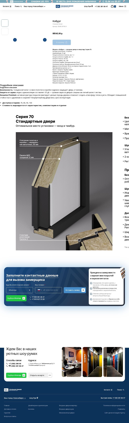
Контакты (31, 409)
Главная (6, 405)
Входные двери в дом (66, 409)
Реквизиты (121, 409)
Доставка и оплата (10, 409)
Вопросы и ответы (10, 416)
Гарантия (7, 413)
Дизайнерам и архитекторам (38, 405)
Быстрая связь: (113, 398)
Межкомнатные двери (66, 413)
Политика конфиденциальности (114, 405)
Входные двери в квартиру (68, 405)
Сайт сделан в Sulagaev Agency (115, 413)
